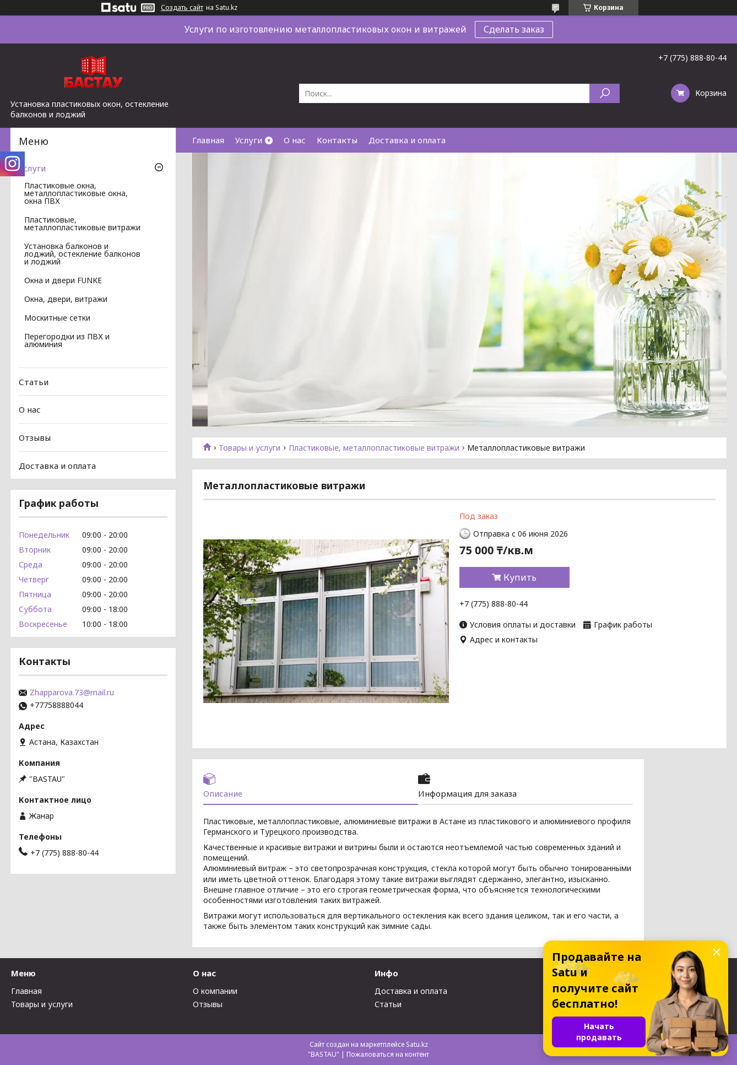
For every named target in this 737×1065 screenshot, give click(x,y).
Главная (208, 139)
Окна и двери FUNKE (63, 281)
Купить (520, 577)
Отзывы (35, 437)
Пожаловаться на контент (387, 1054)
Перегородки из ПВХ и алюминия (67, 341)
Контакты (337, 139)
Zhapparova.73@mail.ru (72, 693)
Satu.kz (417, 1044)
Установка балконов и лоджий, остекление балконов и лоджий (82, 254)
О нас (295, 139)
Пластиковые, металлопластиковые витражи (374, 448)
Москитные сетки (57, 318)
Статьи (33, 381)
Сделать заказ (514, 29)
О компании (215, 991)
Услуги (248, 139)
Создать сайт (182, 8)
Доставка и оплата (407, 139)
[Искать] (604, 93)
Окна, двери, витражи (65, 299)
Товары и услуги (249, 448)
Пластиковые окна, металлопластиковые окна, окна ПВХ (76, 194)
